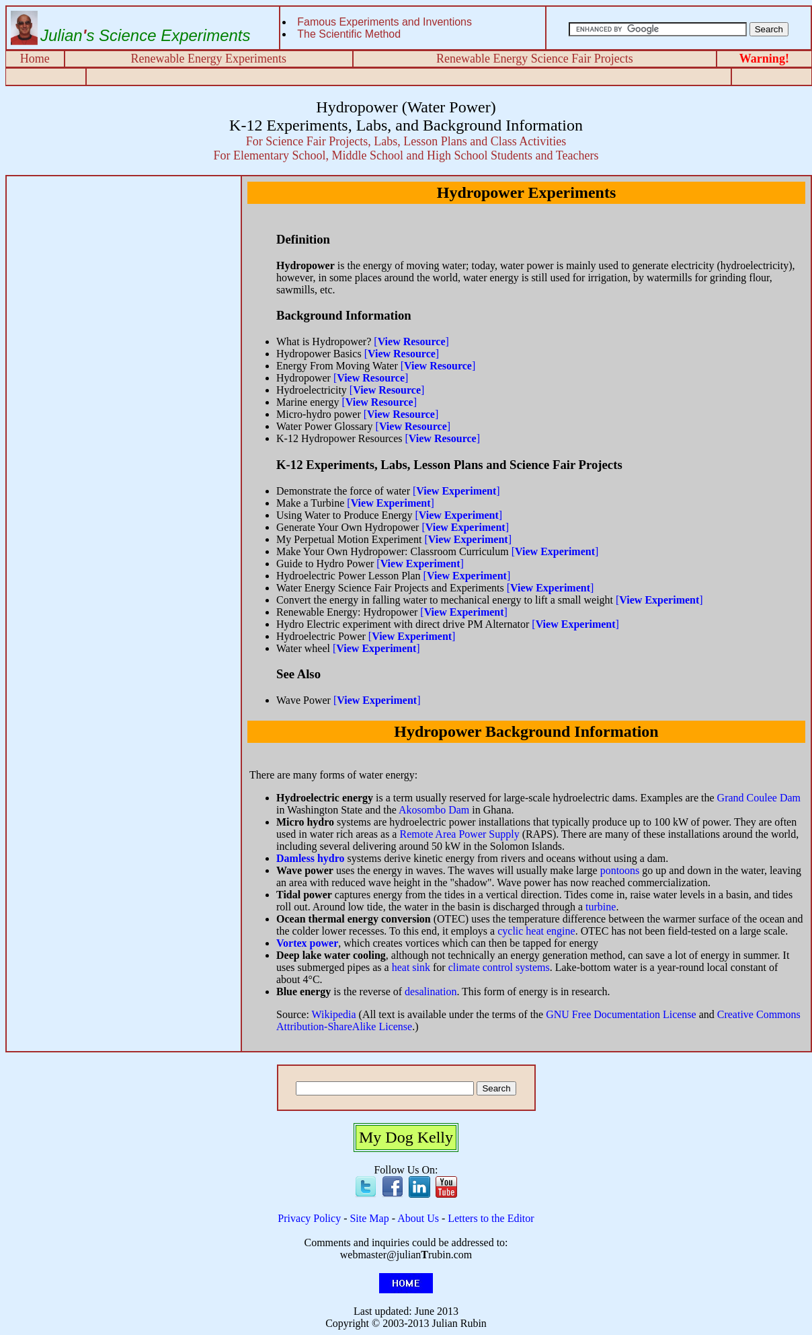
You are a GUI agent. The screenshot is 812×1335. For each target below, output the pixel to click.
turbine (600, 906)
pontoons (620, 870)
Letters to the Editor (491, 1218)
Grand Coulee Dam (759, 797)
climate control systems (499, 967)
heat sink (411, 967)
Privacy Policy (309, 1218)
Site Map (369, 1218)
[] (411, 341)
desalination (430, 991)
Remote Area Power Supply (459, 834)
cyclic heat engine (536, 931)
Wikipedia (334, 1014)
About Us (418, 1218)
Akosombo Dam (434, 810)
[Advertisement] (124, 274)
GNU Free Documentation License (621, 1014)
